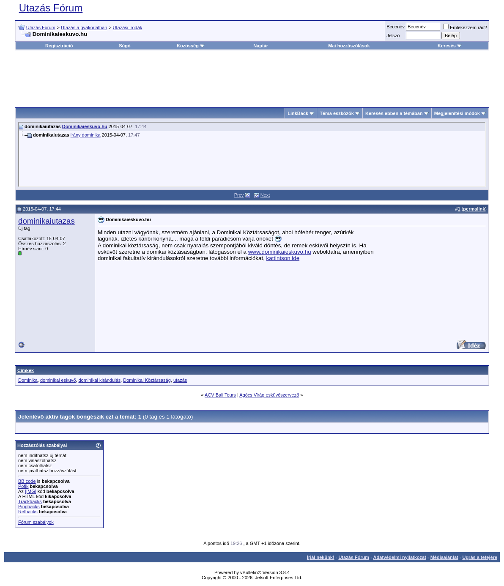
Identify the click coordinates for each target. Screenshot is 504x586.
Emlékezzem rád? (465, 27)
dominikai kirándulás (99, 380)
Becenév (395, 26)
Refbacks (28, 511)
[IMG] (30, 491)
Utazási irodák (127, 27)
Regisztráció (59, 45)
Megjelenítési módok (457, 113)
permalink (474, 208)
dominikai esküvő (58, 380)
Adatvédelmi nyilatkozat (399, 557)
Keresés (450, 45)
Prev (239, 194)
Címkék (25, 370)
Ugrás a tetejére (479, 557)
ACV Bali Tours (220, 394)
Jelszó (393, 35)
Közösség (191, 45)
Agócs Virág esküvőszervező (269, 394)
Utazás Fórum (51, 8)
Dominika (28, 380)
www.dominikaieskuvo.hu (279, 252)
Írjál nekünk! (320, 557)
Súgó (125, 45)
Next (265, 194)
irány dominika (86, 134)
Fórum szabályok (36, 522)
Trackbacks (30, 501)
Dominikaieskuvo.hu (84, 126)
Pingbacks (29, 506)
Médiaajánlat (444, 557)
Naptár (260, 45)
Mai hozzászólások (349, 45)
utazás (180, 380)
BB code (27, 481)
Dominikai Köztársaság (147, 380)
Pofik (23, 486)
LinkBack (298, 113)
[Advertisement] (252, 76)
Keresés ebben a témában (394, 113)
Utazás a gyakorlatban (84, 27)
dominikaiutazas (46, 220)
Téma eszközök (337, 113)
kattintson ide (283, 258)
